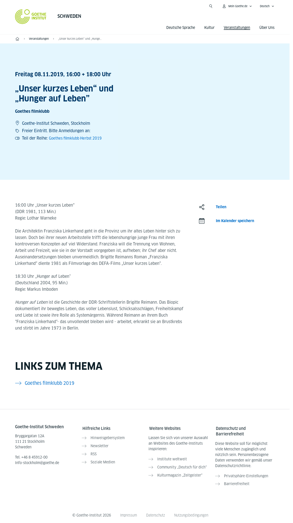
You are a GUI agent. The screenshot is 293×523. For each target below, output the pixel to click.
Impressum (126, 512)
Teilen (221, 207)
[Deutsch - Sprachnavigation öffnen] (267, 6)
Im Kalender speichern (235, 221)
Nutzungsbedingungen (192, 512)
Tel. (31, 457)
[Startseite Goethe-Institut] (30, 16)
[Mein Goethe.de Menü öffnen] (237, 6)
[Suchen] (210, 6)
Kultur (209, 27)
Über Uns (266, 27)
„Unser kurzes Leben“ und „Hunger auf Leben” (80, 38)
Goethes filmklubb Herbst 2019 (78, 138)
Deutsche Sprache (180, 27)
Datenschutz (155, 512)
